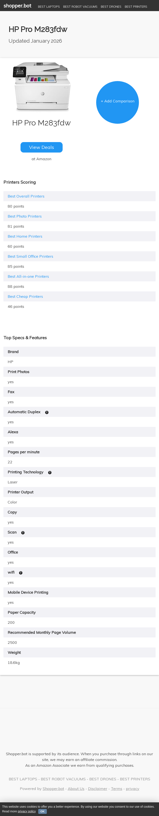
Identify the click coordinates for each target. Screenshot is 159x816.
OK (42, 811)
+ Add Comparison (117, 101)
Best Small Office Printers (30, 256)
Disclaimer (97, 788)
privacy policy (27, 811)
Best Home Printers (25, 236)
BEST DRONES (111, 7)
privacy (132, 788)
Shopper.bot (53, 788)
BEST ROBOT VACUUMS (80, 7)
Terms (116, 788)
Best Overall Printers (26, 196)
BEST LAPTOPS (49, 7)
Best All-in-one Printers (28, 276)
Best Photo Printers (25, 216)
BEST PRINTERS (136, 7)
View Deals (41, 147)
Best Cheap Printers (25, 296)
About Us (76, 788)
